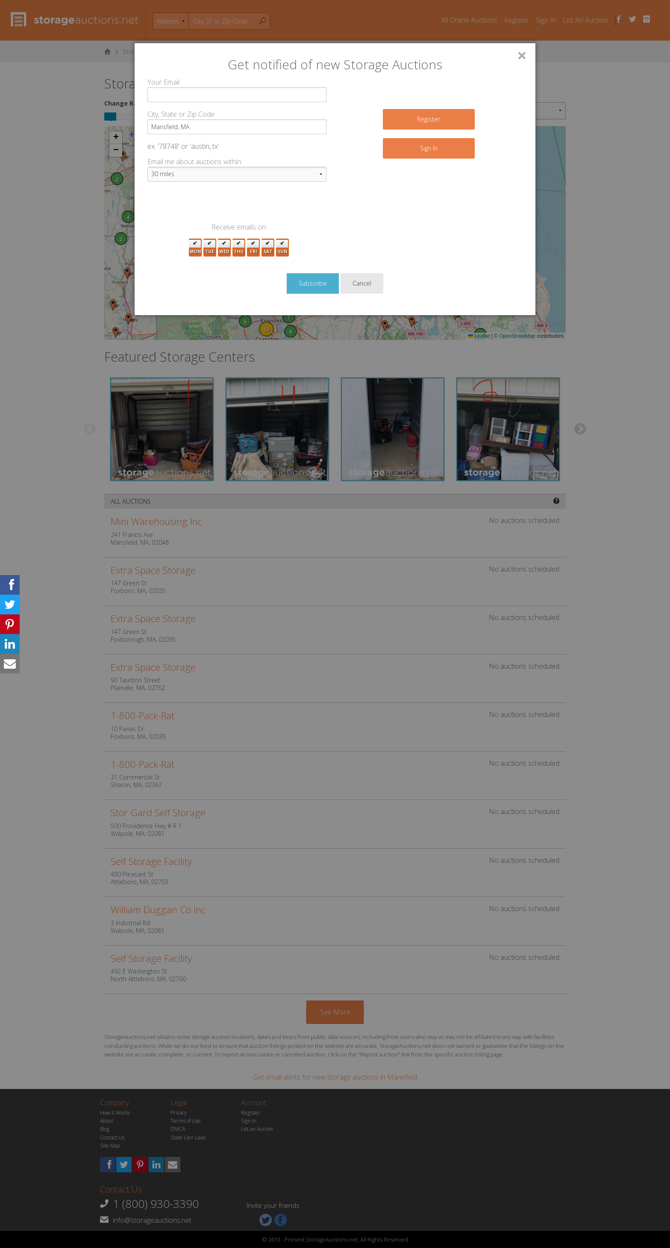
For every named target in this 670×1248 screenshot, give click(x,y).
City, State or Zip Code (181, 114)
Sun (282, 247)
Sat (268, 247)
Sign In (429, 148)
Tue (209, 247)
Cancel (362, 283)
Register (428, 119)
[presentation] (212, 205)
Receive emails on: (239, 227)
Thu (239, 247)
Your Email (163, 82)
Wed (224, 247)
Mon (195, 247)
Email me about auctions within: (194, 161)
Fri (253, 247)
